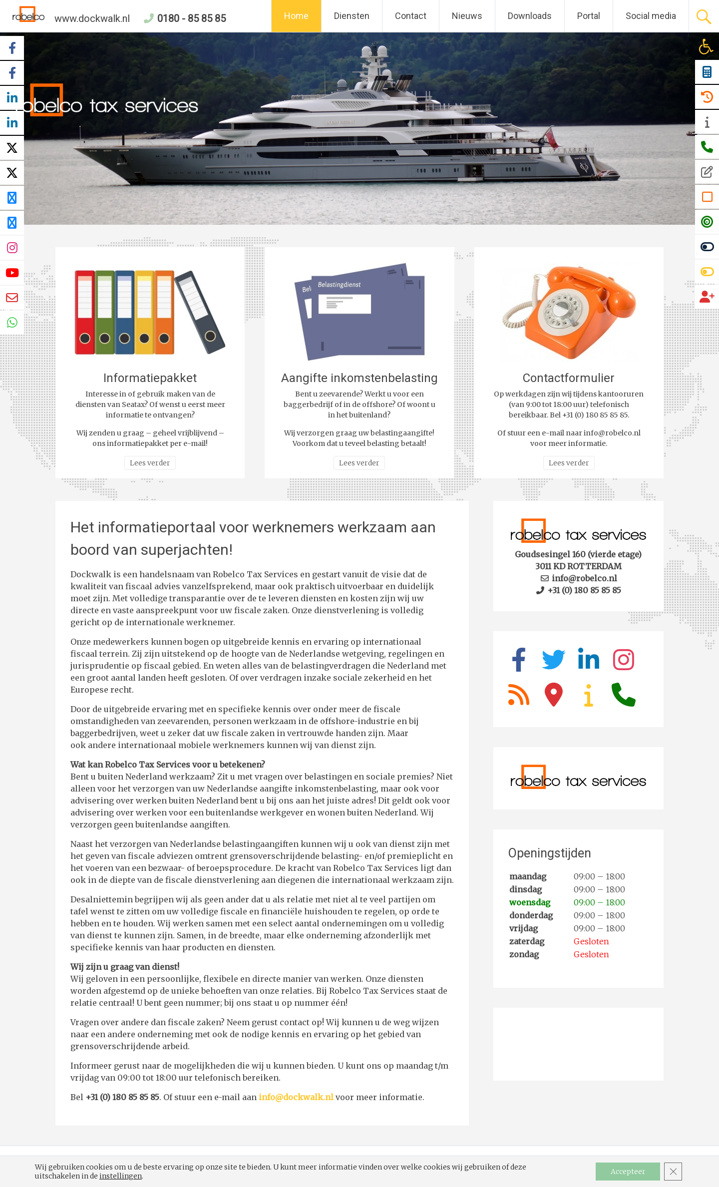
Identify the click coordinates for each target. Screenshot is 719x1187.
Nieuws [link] (467, 15)
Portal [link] (588, 15)
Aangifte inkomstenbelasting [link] (359, 378)
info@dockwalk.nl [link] (296, 1097)
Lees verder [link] (150, 462)
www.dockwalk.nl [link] (71, 18)
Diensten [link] (351, 15)
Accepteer (627, 1171)
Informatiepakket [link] (150, 378)
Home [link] (296, 15)
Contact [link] (410, 15)
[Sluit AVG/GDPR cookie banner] (673, 1172)
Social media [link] (651, 15)
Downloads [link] (530, 15)
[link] (706, 46)
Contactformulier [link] (569, 378)
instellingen (120, 1176)
